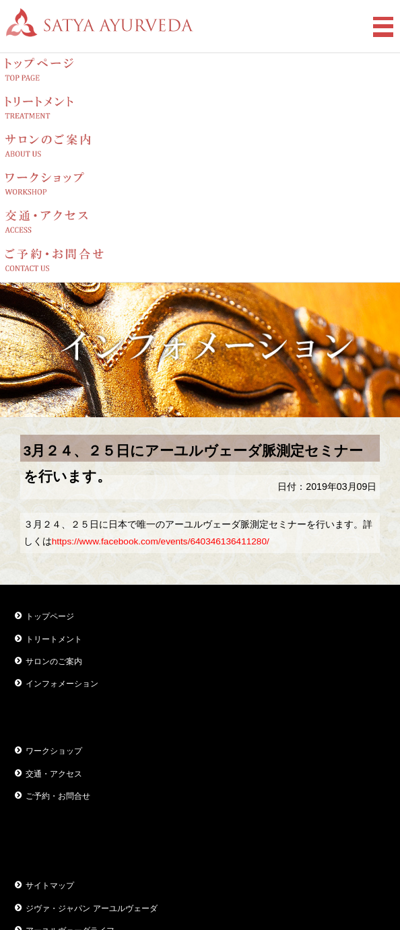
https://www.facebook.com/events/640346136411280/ (160, 541)
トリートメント (54, 639)
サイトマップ (50, 885)
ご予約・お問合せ (58, 796)
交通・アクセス (54, 774)
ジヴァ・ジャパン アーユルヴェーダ (91, 908)
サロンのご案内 (54, 661)
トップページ (50, 616)
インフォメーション (62, 683)
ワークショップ (54, 751)
